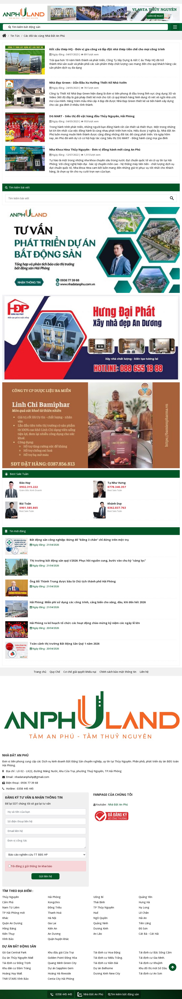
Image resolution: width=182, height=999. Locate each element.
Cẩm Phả (7, 902)
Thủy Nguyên (10, 897)
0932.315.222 (28, 487)
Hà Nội (52, 918)
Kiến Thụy (8, 933)
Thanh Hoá (54, 912)
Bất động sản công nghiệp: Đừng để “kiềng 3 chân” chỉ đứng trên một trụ (79, 540)
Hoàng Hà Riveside (59, 973)
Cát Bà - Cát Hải (149, 933)
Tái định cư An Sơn (150, 973)
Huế (95, 912)
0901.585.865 (28, 507)
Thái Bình (99, 902)
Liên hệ (144, 672)
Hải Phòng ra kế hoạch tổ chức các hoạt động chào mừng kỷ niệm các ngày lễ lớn (85, 623)
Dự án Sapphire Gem (60, 968)
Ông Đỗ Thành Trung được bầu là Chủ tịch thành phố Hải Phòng (73, 581)
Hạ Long (144, 907)
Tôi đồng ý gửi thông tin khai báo (31, 866)
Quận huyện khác (58, 939)
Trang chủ (40, 672)
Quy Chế (55, 672)
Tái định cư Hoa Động (106, 952)
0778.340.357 (116, 487)
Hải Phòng (54, 897)
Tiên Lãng (145, 923)
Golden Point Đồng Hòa (62, 957)
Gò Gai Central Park (14, 952)
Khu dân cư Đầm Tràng (16, 968)
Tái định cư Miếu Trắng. (108, 957)
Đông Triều (55, 907)
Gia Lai (52, 923)
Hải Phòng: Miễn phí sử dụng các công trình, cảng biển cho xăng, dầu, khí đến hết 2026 (88, 602)
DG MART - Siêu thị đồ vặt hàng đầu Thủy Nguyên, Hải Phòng (92, 116)
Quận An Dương (12, 923)
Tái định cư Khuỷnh (150, 963)
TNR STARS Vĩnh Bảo (15, 978)
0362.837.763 (116, 507)
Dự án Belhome (103, 968)
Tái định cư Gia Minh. (152, 957)
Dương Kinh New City (106, 973)
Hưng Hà (144, 902)
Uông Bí (98, 897)
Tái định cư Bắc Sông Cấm (155, 952)
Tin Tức (15, 36)
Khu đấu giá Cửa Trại (61, 952)
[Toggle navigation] (175, 27)
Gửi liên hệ (45, 876)
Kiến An (52, 928)
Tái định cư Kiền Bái (105, 963)
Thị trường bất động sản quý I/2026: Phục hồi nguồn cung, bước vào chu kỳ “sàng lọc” (88, 560)
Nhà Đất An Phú (118, 804)
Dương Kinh (100, 928)
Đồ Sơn (143, 928)
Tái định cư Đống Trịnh (16, 963)
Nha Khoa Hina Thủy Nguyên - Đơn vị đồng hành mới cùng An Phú (94, 149)
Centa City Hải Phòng (61, 978)
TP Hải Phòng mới (13, 912)
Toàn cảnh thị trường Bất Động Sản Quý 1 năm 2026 (64, 643)
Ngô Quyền (100, 918)
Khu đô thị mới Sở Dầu (153, 968)
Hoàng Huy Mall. (12, 973)
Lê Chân (144, 912)
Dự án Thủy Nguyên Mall (17, 957)
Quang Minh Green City (62, 963)
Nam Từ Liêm (10, 907)
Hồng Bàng (9, 928)
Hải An (143, 918)
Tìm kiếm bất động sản (23, 27)
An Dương (54, 933)
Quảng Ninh (100, 923)
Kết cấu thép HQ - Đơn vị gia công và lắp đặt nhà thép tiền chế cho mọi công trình (107, 49)
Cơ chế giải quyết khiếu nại (79, 672)
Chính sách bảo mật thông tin (118, 672)
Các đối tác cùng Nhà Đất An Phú (44, 36)
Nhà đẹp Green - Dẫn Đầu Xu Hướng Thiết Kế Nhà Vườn (88, 82)
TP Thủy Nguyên (103, 907)
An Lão (97, 933)
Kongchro (54, 902)
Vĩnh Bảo (8, 939)
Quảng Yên (145, 897)
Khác (5, 918)
